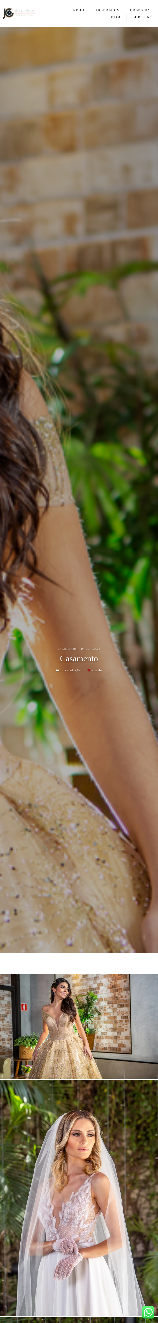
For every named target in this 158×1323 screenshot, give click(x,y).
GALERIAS (140, 9)
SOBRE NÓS (144, 17)
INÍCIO (77, 9)
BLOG (116, 17)
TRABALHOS (107, 9)
